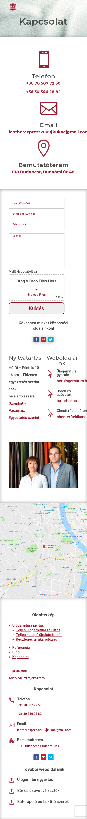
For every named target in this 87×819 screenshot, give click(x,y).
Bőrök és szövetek (64, 393)
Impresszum (18, 671)
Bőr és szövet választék (38, 790)
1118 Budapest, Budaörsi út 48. (43, 171)
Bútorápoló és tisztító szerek (43, 801)
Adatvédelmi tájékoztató (27, 678)
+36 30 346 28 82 (43, 91)
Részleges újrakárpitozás (36, 639)
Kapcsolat (20, 657)
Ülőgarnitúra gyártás (67, 373)
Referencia (21, 647)
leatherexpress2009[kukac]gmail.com (44, 730)
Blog (16, 652)
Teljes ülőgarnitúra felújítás (38, 630)
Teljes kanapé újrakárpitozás (39, 635)
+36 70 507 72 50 (43, 83)
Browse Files (36, 294)
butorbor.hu (67, 401)
